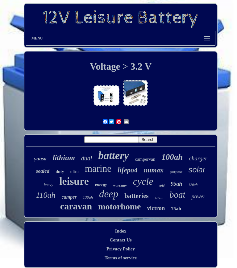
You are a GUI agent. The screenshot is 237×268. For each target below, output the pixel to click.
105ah (159, 198)
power (198, 196)
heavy (48, 184)
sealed (42, 171)
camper (69, 197)
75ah (176, 208)
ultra (74, 171)
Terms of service (121, 257)
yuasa (40, 159)
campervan (145, 159)
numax (154, 170)
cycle (143, 181)
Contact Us (120, 239)
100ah (172, 157)
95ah (176, 184)
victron (156, 208)
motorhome (119, 206)
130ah (88, 197)
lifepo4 (128, 170)
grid (161, 185)
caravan (76, 206)
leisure (74, 181)
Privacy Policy (120, 248)
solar (197, 169)
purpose (176, 172)
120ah (193, 185)
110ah (46, 195)
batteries (136, 196)
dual (86, 158)
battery (113, 156)
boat (177, 195)
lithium (64, 158)
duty (60, 171)
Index (121, 231)
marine (98, 168)
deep (108, 194)
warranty (120, 185)
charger (198, 158)
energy (101, 184)
